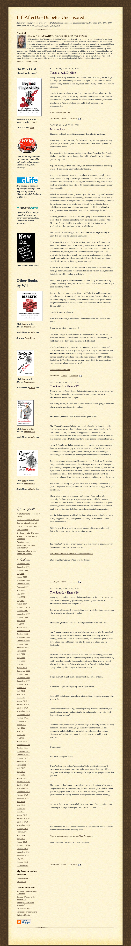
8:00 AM (63, 582)
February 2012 (23, 761)
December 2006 (23, 584)
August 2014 (22, 842)
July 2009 (20, 664)
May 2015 (21, 859)
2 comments (73, 582)
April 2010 (21, 691)
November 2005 (23, 564)
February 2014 (23, 832)
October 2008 (22, 634)
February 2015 (23, 855)
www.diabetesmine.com (60, 112)
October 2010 (22, 708)
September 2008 (23, 631)
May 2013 (21, 805)
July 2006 (20, 574)
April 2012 (21, 768)
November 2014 (23, 852)
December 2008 (23, 641)
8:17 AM (63, 118)
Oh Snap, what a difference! (28, 533)
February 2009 (23, 647)
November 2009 (23, 678)
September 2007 (23, 607)
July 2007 (20, 601)
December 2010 (23, 715)
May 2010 (21, 694)
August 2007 (22, 604)
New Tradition (22, 530)
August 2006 (22, 577)
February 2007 (23, 587)
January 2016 (22, 862)
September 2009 (23, 671)
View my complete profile (27, 61)
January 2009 (22, 644)
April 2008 (21, 621)
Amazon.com (29, 327)
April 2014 (21, 835)
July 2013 (20, 812)
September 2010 (23, 704)
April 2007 (21, 590)
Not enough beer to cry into (28, 520)
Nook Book (30, 338)
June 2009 (21, 661)
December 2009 (23, 681)
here (32, 127)
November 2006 (23, 580)
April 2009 (21, 654)
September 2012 (23, 782)
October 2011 (22, 748)
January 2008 (22, 617)
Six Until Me (21, 882)
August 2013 (22, 815)
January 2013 (22, 795)
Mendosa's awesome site (27, 912)
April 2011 (21, 728)
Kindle (32, 332)
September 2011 (23, 745)
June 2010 (21, 698)
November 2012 (23, 788)
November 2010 (23, 711)
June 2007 (21, 597)
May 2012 (21, 772)
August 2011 (22, 741)
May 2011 (21, 731)
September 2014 (23, 845)
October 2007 (22, 611)
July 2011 (20, 738)
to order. (28, 429)
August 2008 (22, 627)
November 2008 (23, 637)
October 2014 (22, 849)
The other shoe (23, 542)
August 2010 (22, 701)
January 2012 (22, 758)
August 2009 (22, 668)
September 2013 (23, 818)
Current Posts (22, 865)
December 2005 (23, 567)
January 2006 (22, 570)
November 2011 (23, 751)
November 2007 (23, 614)
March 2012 (21, 765)
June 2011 (21, 735)
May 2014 (21, 839)
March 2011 (21, 725)
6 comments (74, 375)
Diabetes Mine (22, 878)
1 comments (73, 118)
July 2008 (20, 624)
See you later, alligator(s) (27, 523)
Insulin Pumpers (23, 908)
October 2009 (22, 674)
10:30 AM (64, 375)
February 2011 (23, 721)
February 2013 (23, 798)
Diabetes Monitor (23, 915)
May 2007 (21, 594)
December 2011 (23, 755)
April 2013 (21, 802)
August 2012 (22, 778)
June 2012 (21, 775)
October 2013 (22, 822)
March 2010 (21, 688)
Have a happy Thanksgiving (28, 526)
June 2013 (21, 808)
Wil (38, 36)
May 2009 (21, 658)
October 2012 (22, 785)
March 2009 (21, 651)
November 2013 (23, 825)
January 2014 (22, 829)
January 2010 (22, 684)
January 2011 (22, 718)
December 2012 (23, 792)
